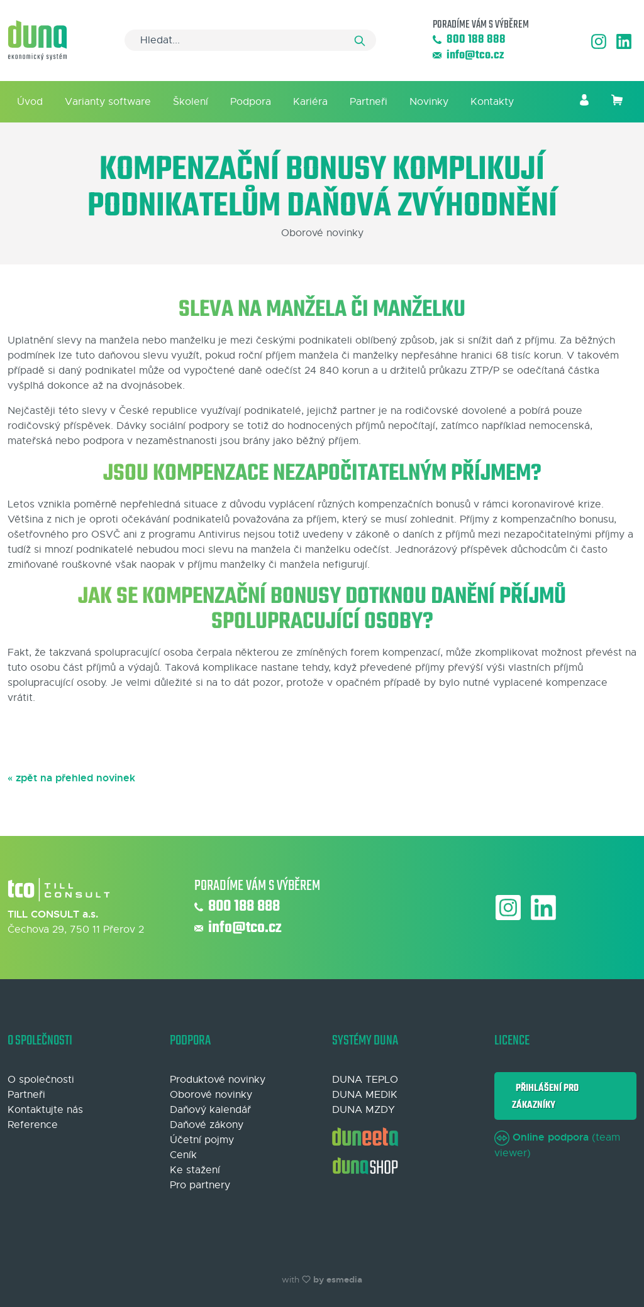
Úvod (30, 101)
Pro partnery (200, 1185)
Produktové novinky (217, 1079)
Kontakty (492, 101)
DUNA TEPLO (365, 1079)
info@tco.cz (468, 55)
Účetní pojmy (202, 1140)
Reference (33, 1125)
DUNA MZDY (363, 1110)
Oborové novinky (211, 1094)
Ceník (183, 1155)
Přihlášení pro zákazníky (545, 1096)
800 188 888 (469, 40)
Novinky (428, 101)
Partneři (368, 101)
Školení (190, 101)
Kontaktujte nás (45, 1110)
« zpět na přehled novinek (71, 777)
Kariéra (310, 101)
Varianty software (108, 101)
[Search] (250, 40)
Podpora (250, 101)
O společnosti (41, 1079)
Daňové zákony (206, 1125)
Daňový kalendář (210, 1110)
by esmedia (337, 1279)
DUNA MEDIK (364, 1094)
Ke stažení (195, 1170)
